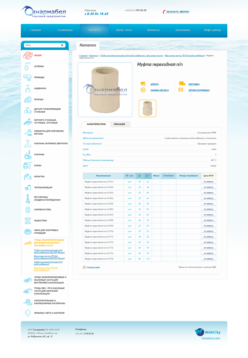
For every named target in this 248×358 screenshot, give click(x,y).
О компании (65, 30)
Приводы (33, 77)
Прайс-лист (124, 30)
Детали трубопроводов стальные (41, 111)
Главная (35, 30)
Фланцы (33, 99)
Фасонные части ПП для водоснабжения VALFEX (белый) (49, 257)
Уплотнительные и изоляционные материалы (44, 302)
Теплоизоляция (37, 188)
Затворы (33, 66)
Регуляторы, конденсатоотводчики (41, 199)
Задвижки (34, 88)
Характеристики (96, 124)
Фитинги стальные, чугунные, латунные (40, 122)
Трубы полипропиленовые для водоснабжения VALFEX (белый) (49, 251)
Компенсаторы (37, 210)
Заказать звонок (177, 12)
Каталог (94, 30)
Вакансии (153, 30)
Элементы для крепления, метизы (43, 133)
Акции (32, 55)
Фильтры (33, 177)
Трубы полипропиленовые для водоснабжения (48, 263)
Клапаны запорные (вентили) (45, 144)
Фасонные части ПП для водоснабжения (46, 269)
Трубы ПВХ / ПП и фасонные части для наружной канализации (44, 291)
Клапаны (33, 155)
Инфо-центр (212, 30)
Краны (32, 166)
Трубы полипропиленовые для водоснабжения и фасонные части (43, 243)
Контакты (183, 30)
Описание (119, 124)
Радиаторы (35, 221)
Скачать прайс (93, 267)
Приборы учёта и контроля (43, 313)
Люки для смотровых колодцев (40, 232)
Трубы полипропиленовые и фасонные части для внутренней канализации (44, 280)
